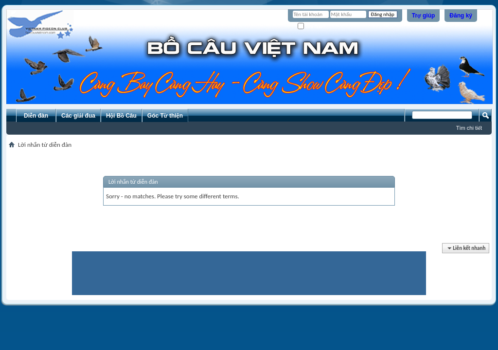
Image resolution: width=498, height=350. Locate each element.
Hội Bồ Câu (121, 115)
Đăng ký (460, 15)
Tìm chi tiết (469, 128)
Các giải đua (78, 115)
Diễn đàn (36, 115)
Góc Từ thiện (165, 115)
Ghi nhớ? (311, 26)
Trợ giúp (423, 15)
